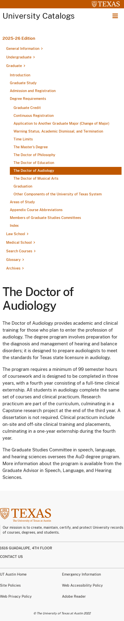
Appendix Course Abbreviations (36, 210)
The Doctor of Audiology (34, 171)
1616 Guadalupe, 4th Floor (26, 548)
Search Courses (19, 251)
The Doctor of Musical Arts (36, 178)
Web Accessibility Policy (82, 585)
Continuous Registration (34, 116)
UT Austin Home (13, 574)
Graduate (14, 66)
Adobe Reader (74, 596)
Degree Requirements (28, 99)
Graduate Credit (27, 108)
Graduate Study (23, 83)
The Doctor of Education (34, 163)
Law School (15, 234)
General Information (22, 49)
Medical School (19, 242)
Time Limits (23, 139)
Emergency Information (81, 574)
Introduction (20, 75)
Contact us (11, 557)
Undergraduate (18, 57)
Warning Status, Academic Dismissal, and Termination (58, 131)
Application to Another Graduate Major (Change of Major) (61, 123)
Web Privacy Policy (16, 596)
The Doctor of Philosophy (34, 155)
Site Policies (10, 585)
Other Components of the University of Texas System (58, 194)
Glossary (13, 260)
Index (14, 226)
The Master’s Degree (31, 147)
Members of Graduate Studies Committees (45, 218)
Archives (13, 268)
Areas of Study (22, 202)
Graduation (23, 186)
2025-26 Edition (18, 38)
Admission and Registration (33, 91)
